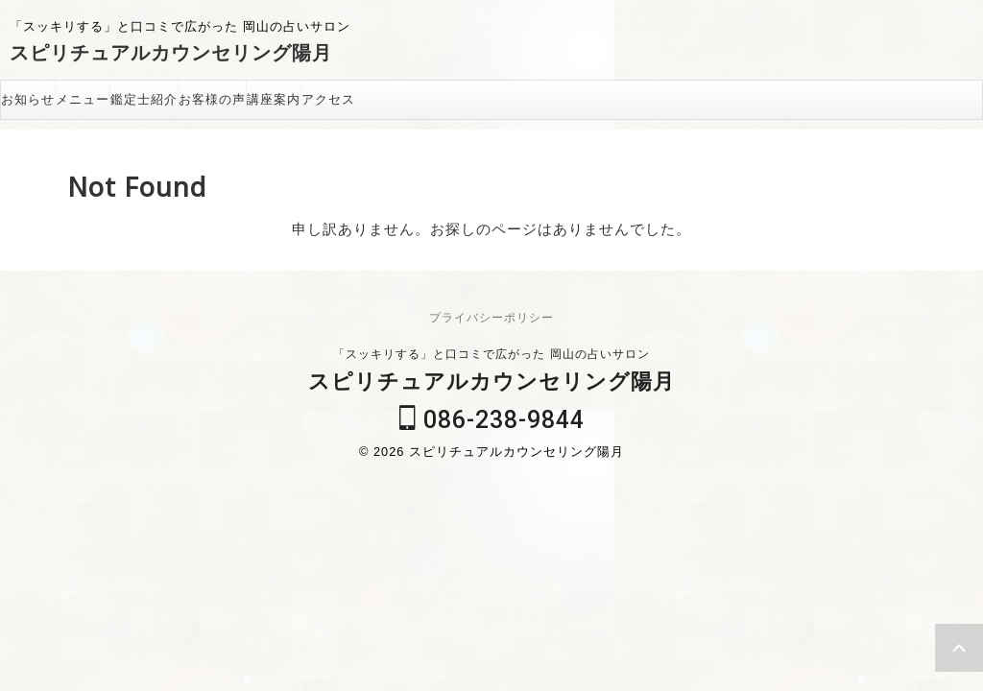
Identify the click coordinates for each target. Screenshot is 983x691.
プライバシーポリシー (491, 317)
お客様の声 (212, 99)
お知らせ (28, 99)
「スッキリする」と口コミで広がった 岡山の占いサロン (491, 354)
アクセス (328, 99)
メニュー (82, 99)
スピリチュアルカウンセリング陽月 (171, 52)
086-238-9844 (492, 420)
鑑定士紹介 (144, 99)
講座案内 (273, 99)
